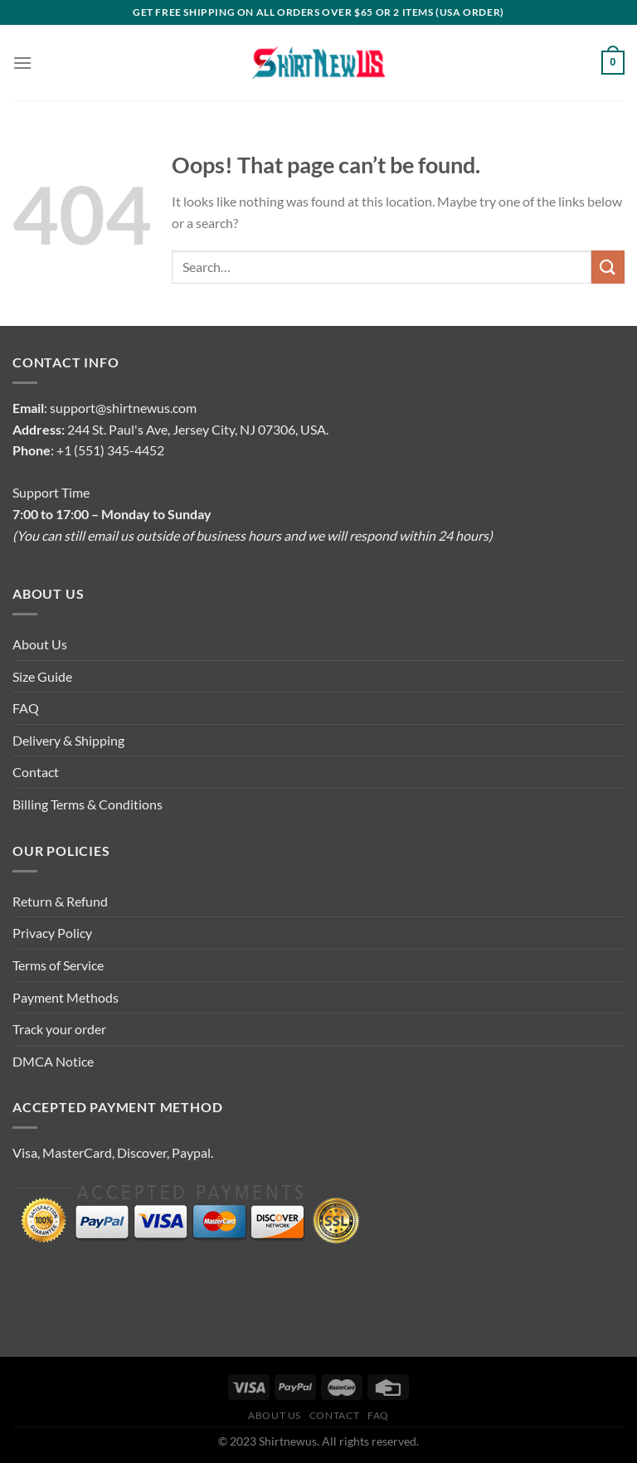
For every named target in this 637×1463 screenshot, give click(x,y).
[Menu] (22, 62)
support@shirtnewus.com (123, 408)
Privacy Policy (52, 933)
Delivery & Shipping (68, 740)
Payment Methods (65, 997)
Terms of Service (58, 965)
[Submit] (608, 266)
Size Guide (42, 676)
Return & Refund (60, 901)
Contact (35, 772)
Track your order (59, 1029)
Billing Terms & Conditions (87, 804)
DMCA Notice (53, 1061)
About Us (39, 644)
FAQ (25, 708)
